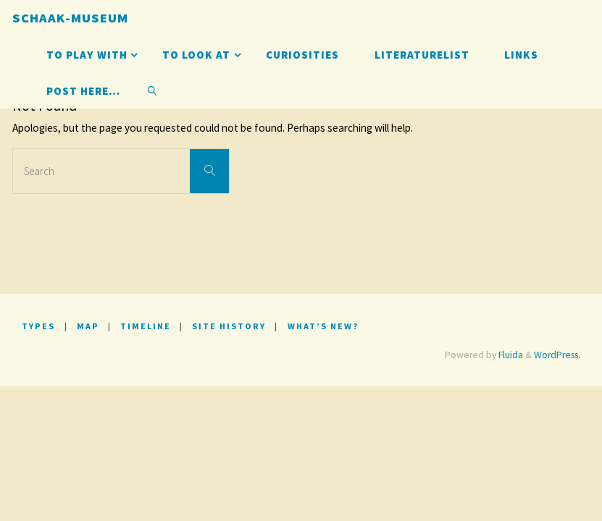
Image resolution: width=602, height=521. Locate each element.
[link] (152, 90)
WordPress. (557, 355)
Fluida (509, 355)
